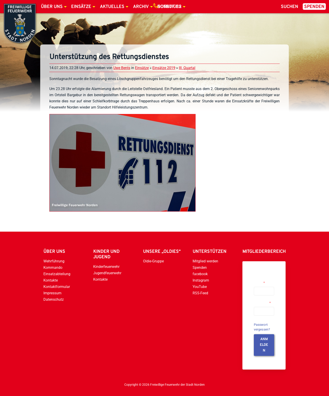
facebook (200, 274)
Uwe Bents (121, 68)
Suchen (289, 7)
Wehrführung (53, 261)
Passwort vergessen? (262, 327)
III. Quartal (187, 68)
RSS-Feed (200, 293)
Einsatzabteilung (56, 274)
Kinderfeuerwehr (106, 266)
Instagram (201, 280)
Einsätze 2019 (163, 68)
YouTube (200, 287)
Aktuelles (112, 7)
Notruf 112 (169, 7)
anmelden (264, 345)
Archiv (141, 7)
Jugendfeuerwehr (107, 273)
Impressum (52, 293)
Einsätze (81, 7)
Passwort (262, 303)
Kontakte (50, 280)
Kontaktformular (56, 287)
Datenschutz (53, 299)
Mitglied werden (205, 261)
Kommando (52, 267)
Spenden (314, 7)
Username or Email (263, 281)
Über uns (52, 7)
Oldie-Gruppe (153, 261)
